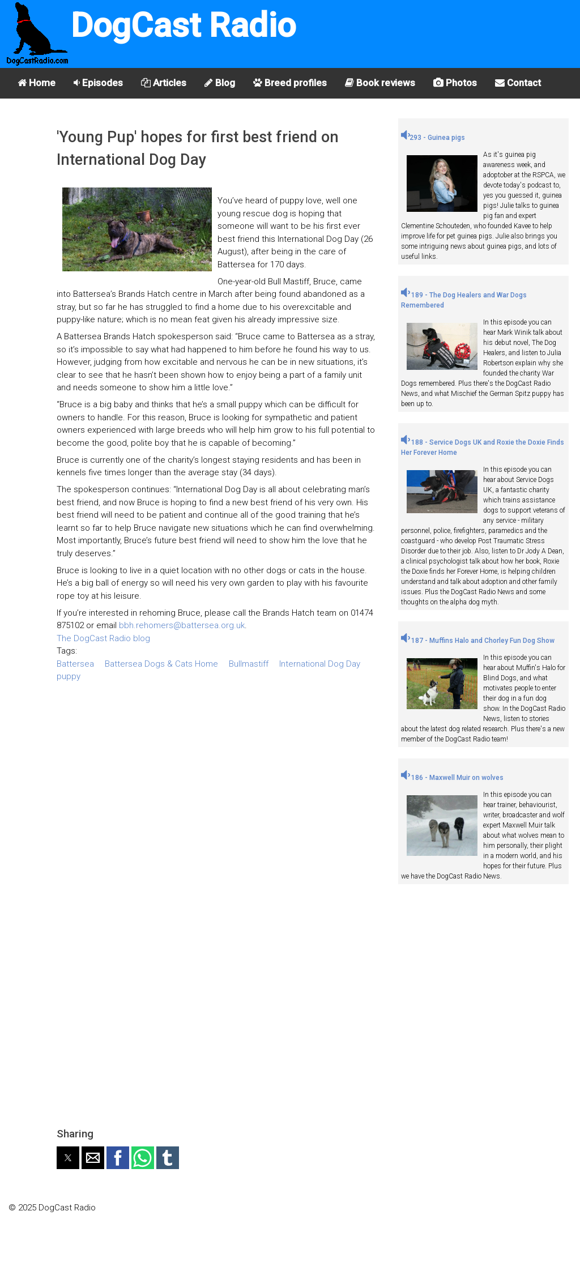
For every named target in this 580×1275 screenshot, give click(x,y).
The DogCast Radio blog (103, 638)
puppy (68, 676)
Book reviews (380, 82)
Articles (163, 82)
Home (37, 82)
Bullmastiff (248, 664)
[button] (68, 1157)
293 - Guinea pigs (433, 138)
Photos (455, 82)
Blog (219, 82)
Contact (518, 82)
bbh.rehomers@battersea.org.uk (182, 625)
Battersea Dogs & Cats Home (161, 664)
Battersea (75, 664)
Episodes (98, 82)
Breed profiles (290, 82)
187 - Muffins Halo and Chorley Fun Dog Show (478, 641)
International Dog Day (319, 664)
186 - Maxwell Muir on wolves (452, 778)
